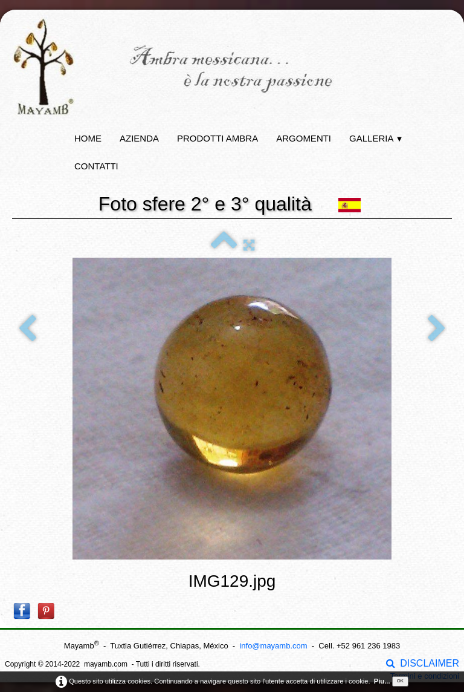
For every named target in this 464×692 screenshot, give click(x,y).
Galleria (376, 138)
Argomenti (303, 138)
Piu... (382, 681)
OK (400, 681)
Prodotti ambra (217, 138)
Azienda (139, 138)
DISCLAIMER (422, 663)
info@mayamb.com (273, 645)
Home (88, 138)
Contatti (96, 166)
